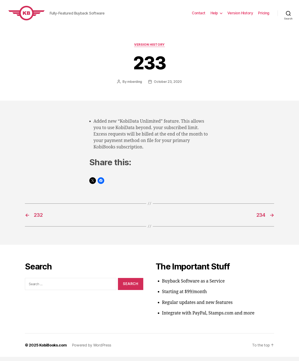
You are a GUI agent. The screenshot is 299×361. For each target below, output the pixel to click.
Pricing (263, 15)
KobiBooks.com (53, 349)
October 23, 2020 (168, 86)
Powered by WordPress (92, 349)
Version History (240, 15)
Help (214, 15)
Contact (198, 15)
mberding (134, 86)
